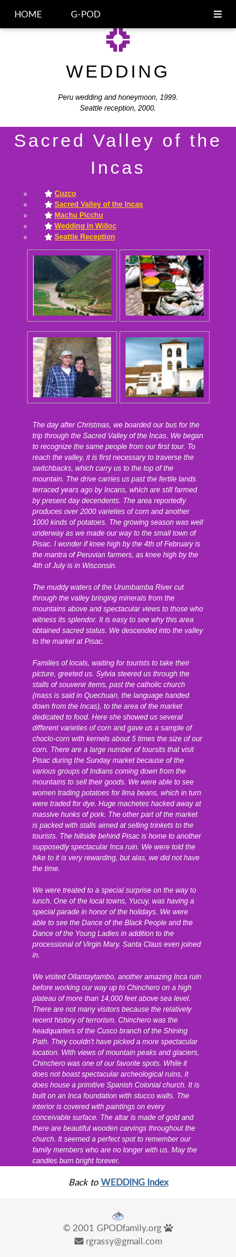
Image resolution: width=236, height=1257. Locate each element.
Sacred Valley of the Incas (99, 204)
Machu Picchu (79, 215)
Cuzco (65, 193)
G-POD (85, 13)
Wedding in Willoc (85, 226)
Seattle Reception (85, 237)
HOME (28, 13)
